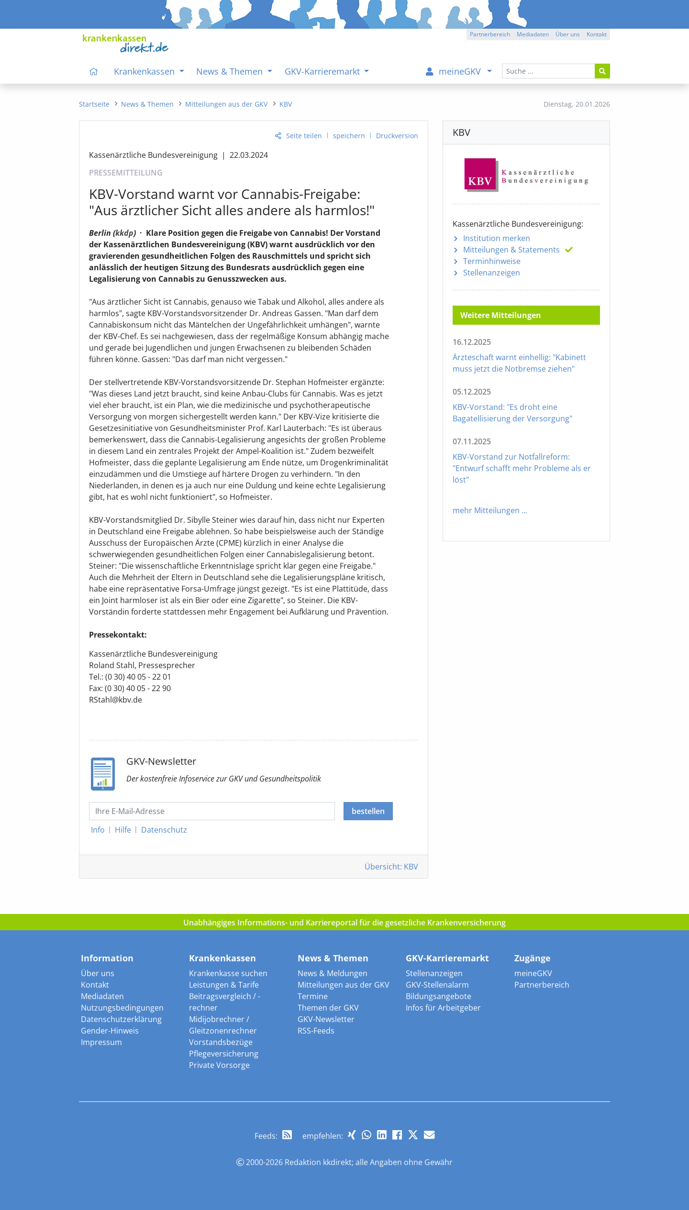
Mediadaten (102, 996)
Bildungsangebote (438, 996)
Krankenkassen (222, 958)
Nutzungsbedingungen (122, 1007)
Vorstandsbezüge (221, 1042)
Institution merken (496, 238)
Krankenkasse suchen (228, 973)
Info (98, 830)
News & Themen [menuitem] (230, 71)
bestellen (368, 811)
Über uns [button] (568, 34)
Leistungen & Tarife (224, 984)
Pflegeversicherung (223, 1053)
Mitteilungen (511, 249)
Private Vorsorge (219, 1065)
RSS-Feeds (316, 1030)
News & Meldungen (332, 973)
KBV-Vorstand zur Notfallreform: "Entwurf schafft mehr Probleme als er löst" (522, 468)
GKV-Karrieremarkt (447, 958)
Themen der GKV (328, 1007)
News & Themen (333, 958)
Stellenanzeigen (491, 272)
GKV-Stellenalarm (437, 984)
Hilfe (123, 830)
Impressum (101, 1042)
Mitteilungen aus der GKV (343, 984)
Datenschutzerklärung (121, 1019)
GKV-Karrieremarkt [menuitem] (323, 71)
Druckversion (397, 135)
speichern (349, 135)
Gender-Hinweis (110, 1030)
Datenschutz (164, 830)
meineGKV (533, 973)
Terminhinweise (492, 261)
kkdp (124, 233)
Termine (313, 996)
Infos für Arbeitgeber (443, 1007)
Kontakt (95, 984)
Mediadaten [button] (533, 34)
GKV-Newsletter (326, 1019)
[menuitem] (93, 71)
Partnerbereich (541, 984)
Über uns (97, 973)
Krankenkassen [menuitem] (145, 71)
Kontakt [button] (597, 34)
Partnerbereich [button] (490, 34)
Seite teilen (304, 135)
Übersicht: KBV (391, 866)
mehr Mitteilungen (486, 510)
